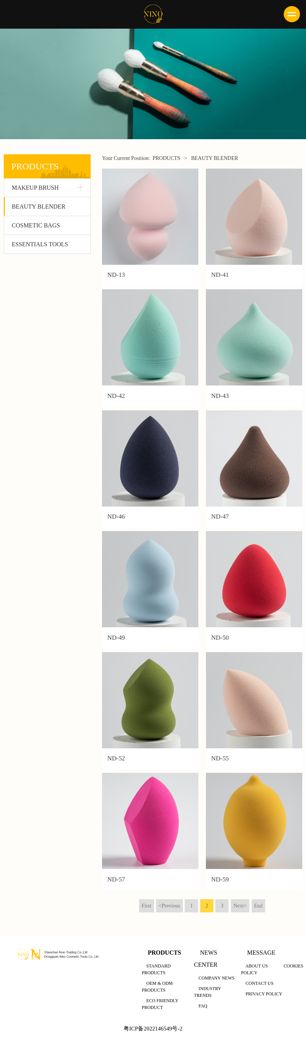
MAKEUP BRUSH (35, 187)
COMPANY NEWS (216, 977)
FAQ (202, 1005)
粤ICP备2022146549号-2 (153, 1028)
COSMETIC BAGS (36, 225)
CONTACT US (260, 983)
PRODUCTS (166, 158)
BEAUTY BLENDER (38, 206)
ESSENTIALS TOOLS (40, 244)
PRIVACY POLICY (264, 993)
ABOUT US (256, 965)
